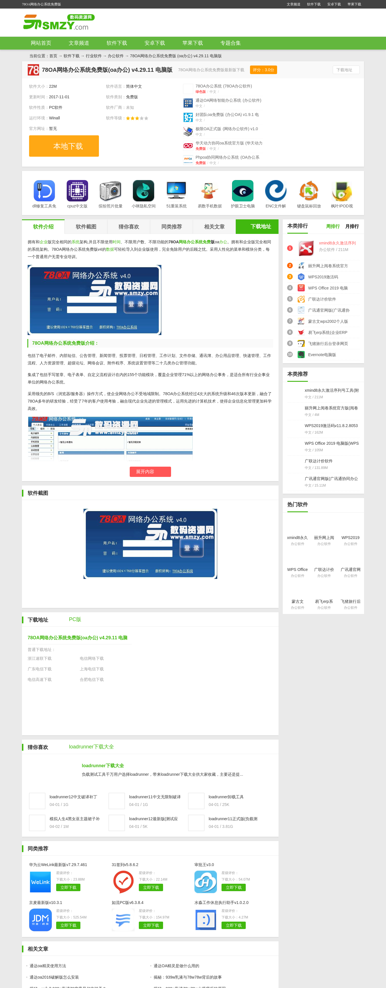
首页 (53, 56)
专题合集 (230, 43)
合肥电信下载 (92, 679)
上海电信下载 (92, 669)
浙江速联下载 (40, 658)
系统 (76, 242)
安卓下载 (334, 4)
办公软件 (116, 56)
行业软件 (94, 56)
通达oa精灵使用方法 (48, 965)
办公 (223, 242)
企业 (44, 242)
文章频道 (293, 4)
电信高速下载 (40, 679)
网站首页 (41, 43)
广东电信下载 (40, 669)
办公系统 (195, 242)
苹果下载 (354, 4)
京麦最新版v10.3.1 (45, 902)
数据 (110, 249)
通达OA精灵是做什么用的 (176, 965)
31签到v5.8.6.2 (125, 864)
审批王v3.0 (204, 864)
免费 (207, 242)
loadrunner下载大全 (103, 765)
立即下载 (68, 887)
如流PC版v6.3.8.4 (127, 902)
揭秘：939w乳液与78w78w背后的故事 (188, 977)
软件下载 (314, 4)
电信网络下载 (92, 658)
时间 (117, 242)
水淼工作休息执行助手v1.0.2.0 (221, 902)
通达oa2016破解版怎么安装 (54, 977)
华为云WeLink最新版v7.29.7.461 (58, 864)
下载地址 (344, 70)
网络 (183, 242)
